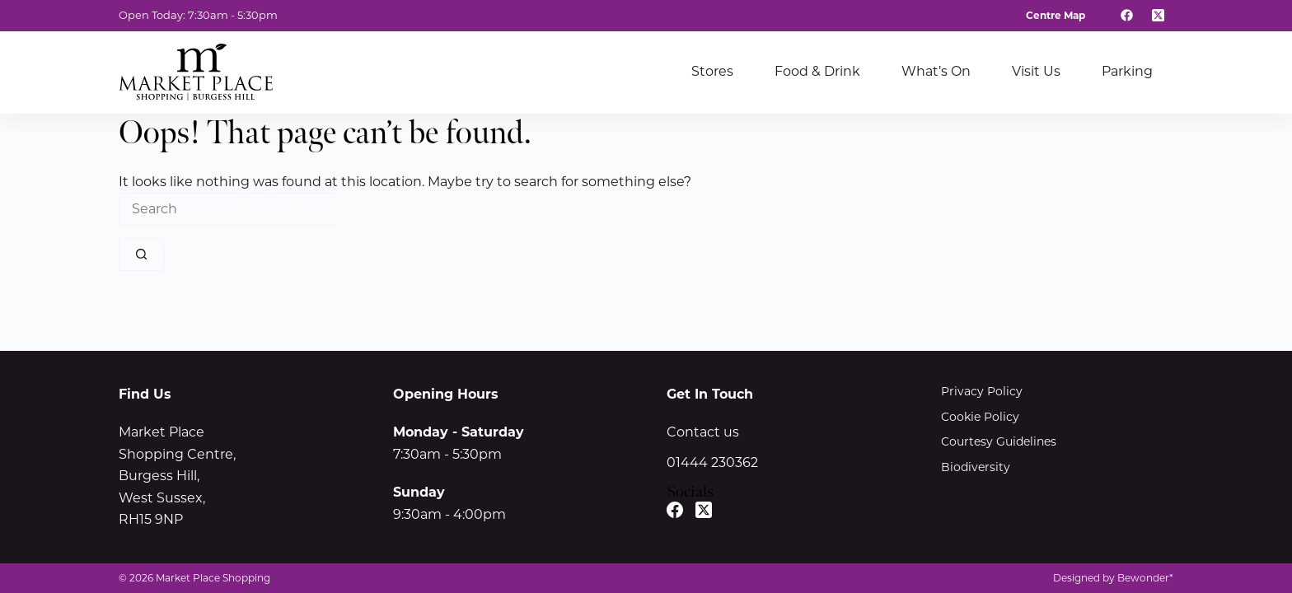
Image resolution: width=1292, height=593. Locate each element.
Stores (712, 71)
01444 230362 (712, 462)
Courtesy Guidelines (998, 441)
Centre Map (1055, 15)
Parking (1127, 71)
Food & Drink (817, 71)
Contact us (703, 432)
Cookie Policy (980, 416)
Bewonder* (1145, 578)
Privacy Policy (982, 391)
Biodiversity (975, 467)
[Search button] (141, 254)
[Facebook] (1127, 15)
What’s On (936, 71)
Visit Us (1036, 71)
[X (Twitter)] (1158, 15)
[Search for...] (228, 209)
